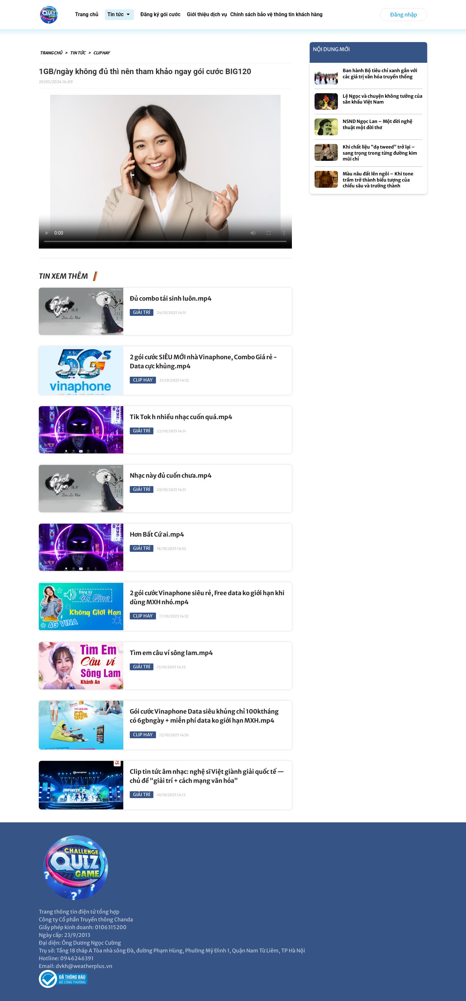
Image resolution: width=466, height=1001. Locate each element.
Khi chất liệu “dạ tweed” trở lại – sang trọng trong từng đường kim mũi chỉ (380, 153)
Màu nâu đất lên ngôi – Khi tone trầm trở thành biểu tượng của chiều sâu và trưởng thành (378, 180)
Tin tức (78, 52)
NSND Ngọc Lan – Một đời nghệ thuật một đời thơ (377, 124)
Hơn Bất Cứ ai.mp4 (157, 534)
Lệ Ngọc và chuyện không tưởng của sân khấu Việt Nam (382, 99)
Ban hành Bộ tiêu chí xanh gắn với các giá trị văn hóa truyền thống (380, 74)
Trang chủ (51, 52)
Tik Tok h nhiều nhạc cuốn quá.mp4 (181, 417)
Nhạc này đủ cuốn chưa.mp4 (171, 475)
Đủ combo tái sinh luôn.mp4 (171, 298)
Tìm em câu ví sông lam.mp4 (171, 653)
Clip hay (101, 52)
